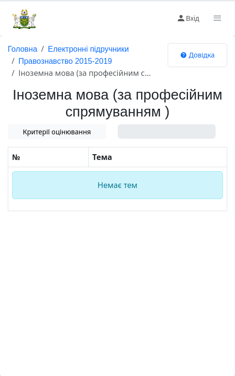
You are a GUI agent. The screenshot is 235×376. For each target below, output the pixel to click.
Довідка (197, 54)
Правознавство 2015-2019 (65, 61)
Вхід (187, 18)
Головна (22, 49)
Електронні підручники (88, 49)
